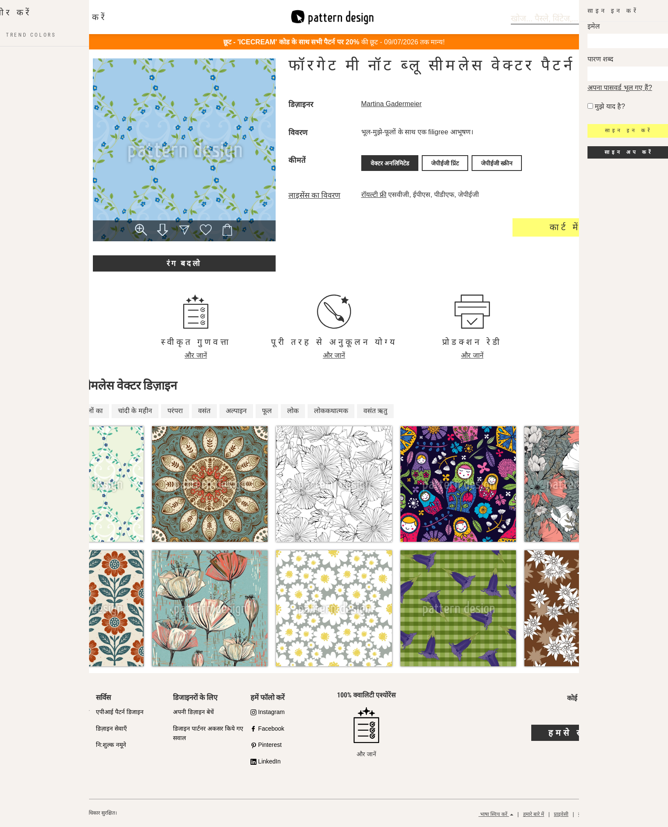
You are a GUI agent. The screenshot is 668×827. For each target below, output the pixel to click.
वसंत (204, 410)
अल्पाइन (236, 410)
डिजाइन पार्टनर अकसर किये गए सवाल (208, 733)
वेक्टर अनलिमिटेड (390, 162)
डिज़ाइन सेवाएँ (111, 728)
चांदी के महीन (135, 410)
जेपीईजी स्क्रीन (497, 162)
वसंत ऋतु (375, 410)
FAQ (24, 761)
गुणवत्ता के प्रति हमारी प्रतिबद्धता (53, 711)
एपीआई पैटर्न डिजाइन (120, 711)
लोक (293, 410)
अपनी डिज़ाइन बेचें (193, 711)
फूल (267, 410)
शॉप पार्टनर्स (31, 728)
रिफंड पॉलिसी (641, 814)
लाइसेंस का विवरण (314, 193)
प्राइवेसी (561, 814)
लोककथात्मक (331, 410)
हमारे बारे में (533, 814)
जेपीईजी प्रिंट (445, 162)
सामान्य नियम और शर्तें (598, 814)
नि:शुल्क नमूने (111, 744)
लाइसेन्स (27, 744)
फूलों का (92, 410)
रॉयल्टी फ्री (373, 192)
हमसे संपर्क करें (584, 733)
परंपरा (175, 410)
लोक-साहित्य (51, 410)
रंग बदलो (184, 263)
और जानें (195, 355)
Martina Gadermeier (391, 103)
